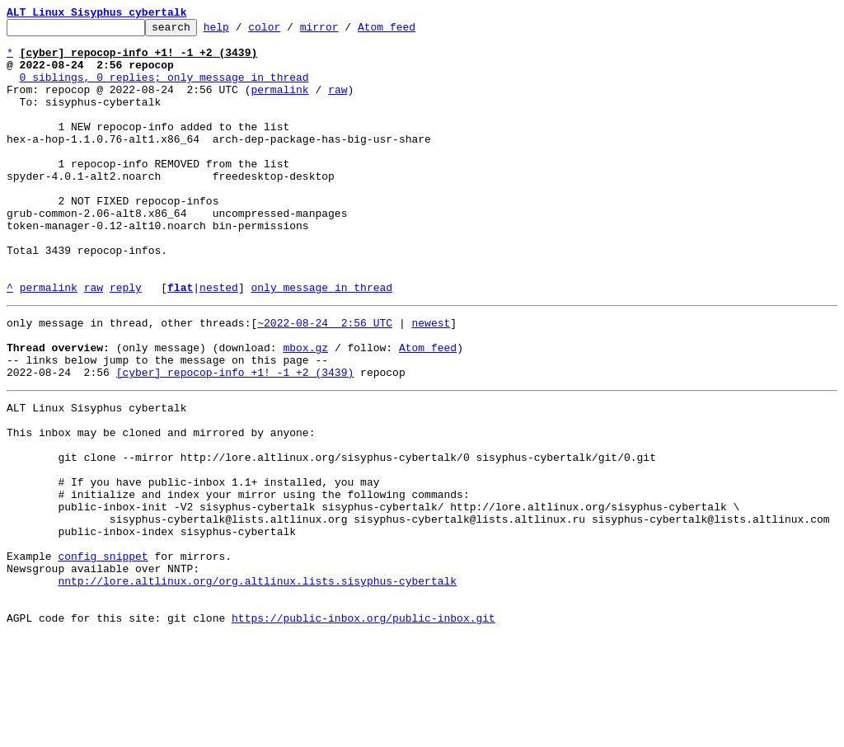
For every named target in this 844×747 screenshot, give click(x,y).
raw (337, 103)
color (290, 31)
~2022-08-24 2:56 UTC (324, 379)
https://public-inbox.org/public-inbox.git (363, 728)
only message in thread (321, 341)
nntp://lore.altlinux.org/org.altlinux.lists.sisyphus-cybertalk (257, 684)
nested (218, 341)
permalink (279, 103)
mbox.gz (305, 409)
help (242, 31)
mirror (345, 31)
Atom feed (412, 31)
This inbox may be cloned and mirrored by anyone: (161, 506)
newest (430, 379)
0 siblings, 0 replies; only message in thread (164, 89)
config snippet (103, 654)
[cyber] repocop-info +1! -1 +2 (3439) (235, 438)
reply (126, 341)
